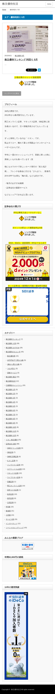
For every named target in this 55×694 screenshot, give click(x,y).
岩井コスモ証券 (12, 490)
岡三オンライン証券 (14, 486)
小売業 (8, 515)
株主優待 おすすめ (12, 348)
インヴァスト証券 (13, 465)
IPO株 (8, 507)
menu (49, 4)
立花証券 (10, 502)
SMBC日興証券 (12, 456)
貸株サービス (12, 373)
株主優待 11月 (11, 431)
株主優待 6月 (10, 410)
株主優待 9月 (19, 55)
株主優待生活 (10, 3)
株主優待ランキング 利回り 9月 (21, 59)
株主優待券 (11, 356)
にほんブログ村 (27, 549)
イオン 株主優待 (12, 440)
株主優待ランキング (13, 339)
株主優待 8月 (10, 419)
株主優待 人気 (11, 343)
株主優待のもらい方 (13, 352)
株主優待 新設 (11, 377)
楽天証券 (10, 498)
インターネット (11, 523)
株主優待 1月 (10, 389)
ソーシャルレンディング (15, 527)
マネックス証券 (12, 473)
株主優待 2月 (10, 394)
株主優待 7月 (10, 415)
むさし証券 (11, 460)
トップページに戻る (11, 93)
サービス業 (10, 519)
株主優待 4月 (10, 402)
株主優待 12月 (11, 435)
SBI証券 (10, 452)
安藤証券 (10, 482)
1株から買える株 (13, 364)
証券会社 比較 (11, 444)
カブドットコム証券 (14, 469)
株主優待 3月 (10, 398)
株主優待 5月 (10, 406)
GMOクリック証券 (14, 448)
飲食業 (8, 511)
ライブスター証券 (13, 477)
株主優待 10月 (11, 427)
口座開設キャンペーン (14, 385)
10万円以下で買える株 (15, 360)
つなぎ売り (11, 368)
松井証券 (10, 494)
